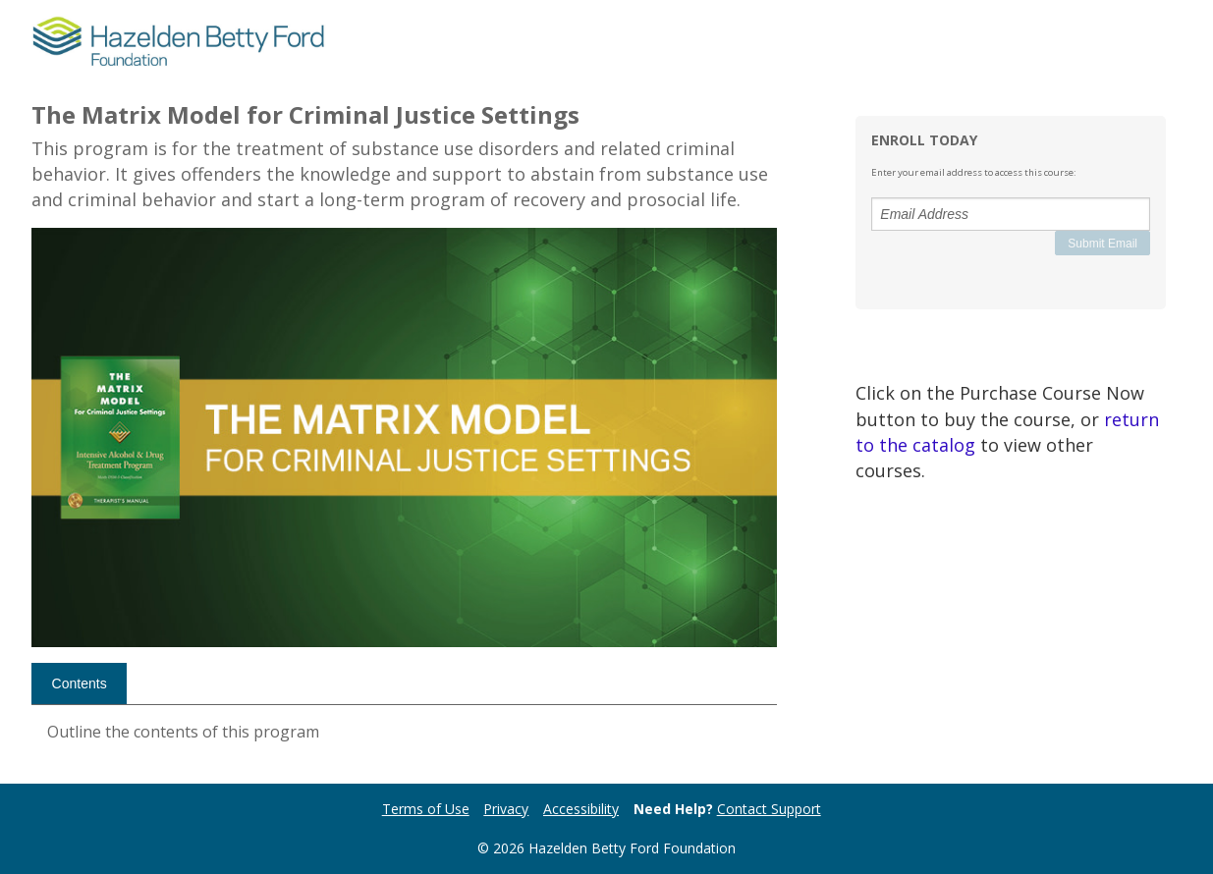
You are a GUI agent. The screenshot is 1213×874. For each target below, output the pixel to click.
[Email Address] (1010, 214)
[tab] (79, 683)
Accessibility (581, 808)
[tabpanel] (404, 740)
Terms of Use (425, 808)
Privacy (505, 808)
